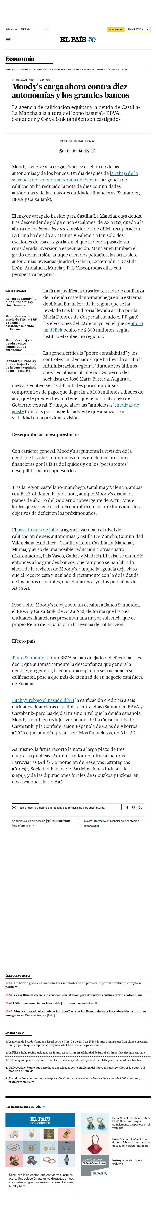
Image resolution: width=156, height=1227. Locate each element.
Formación (40, 69)
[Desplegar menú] (8, 39)
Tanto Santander (29, 658)
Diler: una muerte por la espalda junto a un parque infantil (56, 1003)
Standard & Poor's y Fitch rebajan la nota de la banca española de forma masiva (21, 366)
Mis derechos (57, 69)
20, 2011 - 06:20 (82, 141)
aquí (96, 825)
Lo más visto (14, 1032)
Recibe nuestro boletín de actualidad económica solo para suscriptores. (61, 807)
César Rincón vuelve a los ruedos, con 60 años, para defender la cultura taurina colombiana (78, 995)
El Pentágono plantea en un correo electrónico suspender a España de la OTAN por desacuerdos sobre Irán (75, 1060)
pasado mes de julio (37, 530)
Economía (19, 59)
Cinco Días (88, 69)
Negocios (73, 69)
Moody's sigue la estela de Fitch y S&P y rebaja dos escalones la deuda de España (21, 323)
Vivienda (26, 69)
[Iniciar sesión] (138, 29)
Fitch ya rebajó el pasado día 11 (43, 700)
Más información (23, 825)
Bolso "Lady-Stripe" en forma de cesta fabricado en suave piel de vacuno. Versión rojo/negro (131, 1142)
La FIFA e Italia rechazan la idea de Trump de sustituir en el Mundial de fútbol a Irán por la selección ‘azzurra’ (77, 1052)
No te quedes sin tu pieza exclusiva (127, 1162)
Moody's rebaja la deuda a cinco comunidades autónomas (18, 345)
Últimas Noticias (117, 69)
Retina (101, 69)
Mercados (12, 69)
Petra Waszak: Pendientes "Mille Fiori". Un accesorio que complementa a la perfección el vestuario (131, 1122)
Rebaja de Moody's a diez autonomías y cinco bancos (21, 302)
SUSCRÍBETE (116, 29)
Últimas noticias (17, 975)
